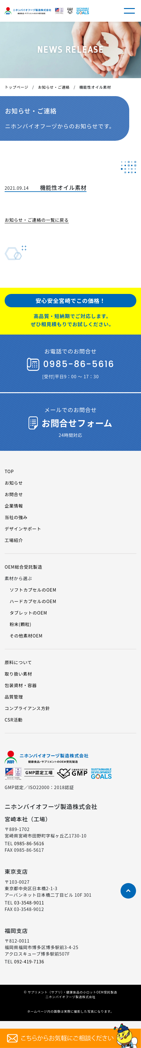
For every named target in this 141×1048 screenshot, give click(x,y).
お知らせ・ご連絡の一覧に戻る (37, 220)
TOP (9, 471)
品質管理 (14, 697)
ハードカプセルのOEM (33, 601)
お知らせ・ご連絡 (54, 87)
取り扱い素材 (18, 674)
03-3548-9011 (29, 902)
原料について (18, 662)
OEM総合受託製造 (23, 567)
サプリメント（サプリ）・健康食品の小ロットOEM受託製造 (72, 992)
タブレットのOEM (28, 613)
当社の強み (16, 517)
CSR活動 (14, 720)
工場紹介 (14, 540)
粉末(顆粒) (20, 624)
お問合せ (14, 494)
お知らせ (14, 483)
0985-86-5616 (29, 843)
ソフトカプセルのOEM (33, 590)
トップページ (17, 87)
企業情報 (14, 506)
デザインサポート (23, 529)
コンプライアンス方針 (27, 708)
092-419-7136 (29, 961)
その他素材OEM (26, 636)
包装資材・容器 (21, 685)
